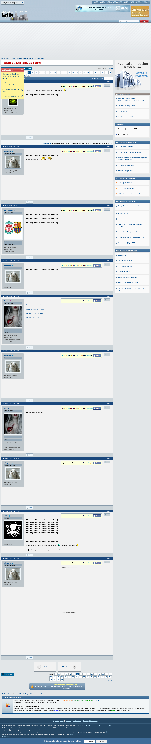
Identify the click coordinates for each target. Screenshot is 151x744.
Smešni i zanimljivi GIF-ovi (127, 117)
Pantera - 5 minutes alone (34, 313)
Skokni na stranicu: (98, 78)
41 (106, 677)
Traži (140, 2)
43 (51, 679)
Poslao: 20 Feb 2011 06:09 (12, 511)
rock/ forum (10, 91)
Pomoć (146, 2)
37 (106, 72)
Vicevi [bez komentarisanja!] (127, 277)
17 (33, 72)
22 (51, 72)
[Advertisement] (75, 41)
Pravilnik (125, 2)
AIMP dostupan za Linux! (126, 213)
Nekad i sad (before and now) (128, 283)
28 (73, 72)
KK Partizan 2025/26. (125, 266)
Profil (30, 137)
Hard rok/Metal (17, 58)
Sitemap (68, 721)
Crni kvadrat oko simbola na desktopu (131, 237)
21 (47, 72)
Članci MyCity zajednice (90, 721)
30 (80, 72)
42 (109, 677)
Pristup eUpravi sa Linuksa (127, 219)
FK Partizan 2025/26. (125, 260)
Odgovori (27, 69)
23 (55, 72)
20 (43, 72)
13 (66, 674)
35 (99, 72)
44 (54, 679)
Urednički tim (77, 721)
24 (58, 72)
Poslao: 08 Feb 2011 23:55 (12, 146)
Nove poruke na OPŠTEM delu (126, 250)
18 (36, 72)
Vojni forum (92, 725)
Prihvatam (90, 741)
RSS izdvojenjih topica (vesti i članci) (130, 194)
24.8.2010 (110, 68)
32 (88, 72)
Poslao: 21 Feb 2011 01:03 (12, 558)
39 (98, 677)
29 (77, 72)
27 (69, 72)
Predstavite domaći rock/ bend (10, 84)
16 (29, 72)
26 (66, 72)
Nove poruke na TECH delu (125, 201)
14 (70, 674)
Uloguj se (102, 2)
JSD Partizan (122, 255)
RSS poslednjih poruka (126, 188)
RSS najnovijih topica (125, 183)
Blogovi (118, 2)
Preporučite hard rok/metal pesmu (34, 58)
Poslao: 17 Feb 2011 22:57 (12, 350)
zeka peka (7, 151)
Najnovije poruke (58, 721)
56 (28, 75)
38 (110, 72)
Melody (6, 301)
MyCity (96, 2)
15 (25, 72)
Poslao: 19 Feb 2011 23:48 (12, 458)
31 (84, 72)
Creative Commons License (102, 730)
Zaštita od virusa (101, 725)
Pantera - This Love (32, 318)
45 (25, 75)
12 (62, 674)
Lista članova (133, 2)
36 (102, 72)
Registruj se (110, 2)
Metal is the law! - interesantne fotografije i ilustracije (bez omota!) (132, 158)
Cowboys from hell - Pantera (35, 309)
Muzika (9, 58)
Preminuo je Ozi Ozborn (126, 147)
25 (62, 72)
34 (95, 72)
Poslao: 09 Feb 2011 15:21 (12, 205)
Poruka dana (122, 111)
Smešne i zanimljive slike (126, 106)
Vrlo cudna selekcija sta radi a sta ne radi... (132, 232)
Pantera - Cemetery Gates (35, 305)
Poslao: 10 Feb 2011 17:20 (12, 260)
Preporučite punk (10, 96)
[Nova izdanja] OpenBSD (126, 243)
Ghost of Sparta (9, 210)
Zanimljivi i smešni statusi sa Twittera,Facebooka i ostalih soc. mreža (131, 99)
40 (102, 677)
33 (91, 72)
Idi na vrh (110, 680)
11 (59, 674)
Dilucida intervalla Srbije (126, 272)
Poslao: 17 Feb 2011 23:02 (12, 403)
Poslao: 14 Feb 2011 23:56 (12, 296)
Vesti (87, 725)
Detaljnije (97, 700)
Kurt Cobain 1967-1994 (126, 165)
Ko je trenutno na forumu (13, 697)
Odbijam (101, 741)
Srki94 (6, 516)
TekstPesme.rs (111, 725)
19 (40, 72)
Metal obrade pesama (125, 171)
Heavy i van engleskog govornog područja (10, 76)
